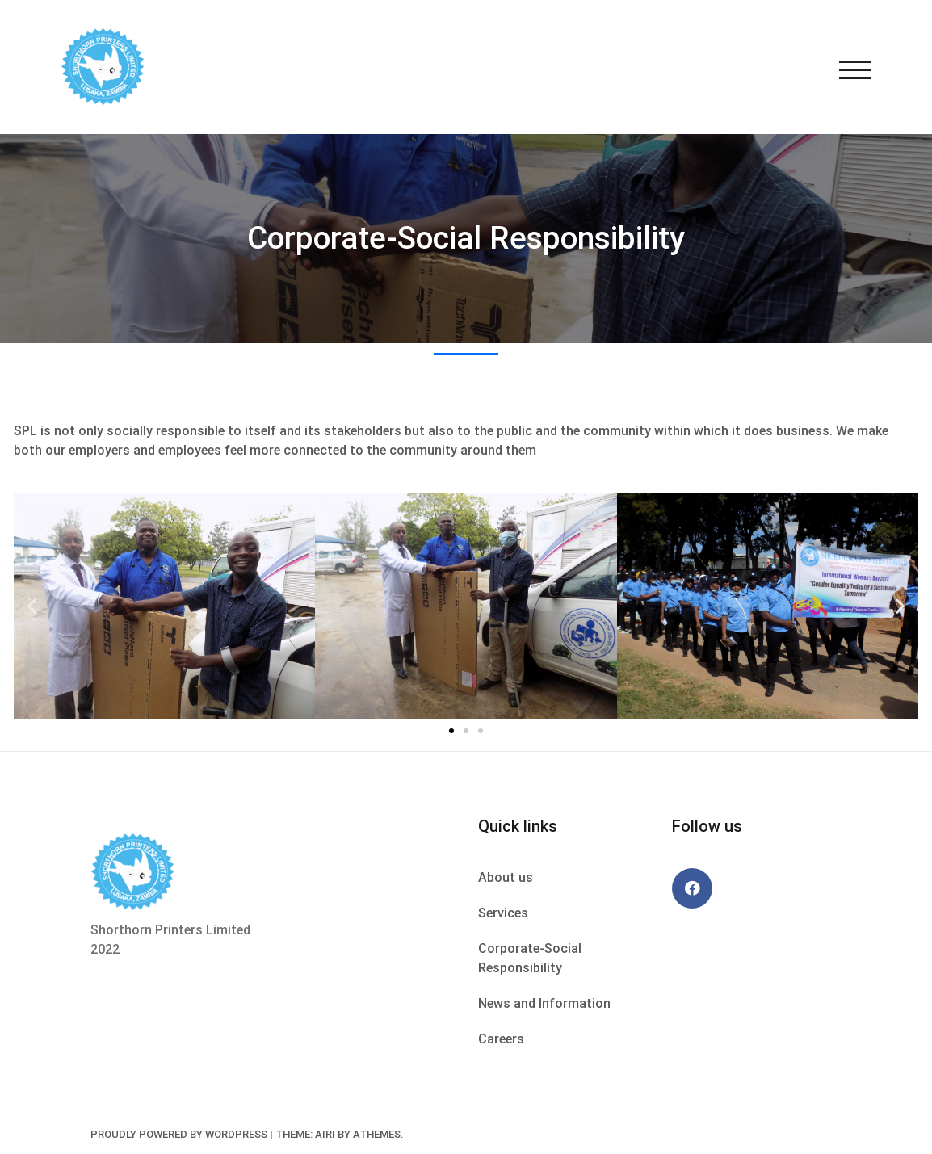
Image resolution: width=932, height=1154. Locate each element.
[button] (451, 730)
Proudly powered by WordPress (178, 1134)
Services (503, 913)
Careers (501, 1039)
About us (505, 877)
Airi (325, 1134)
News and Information (544, 1003)
